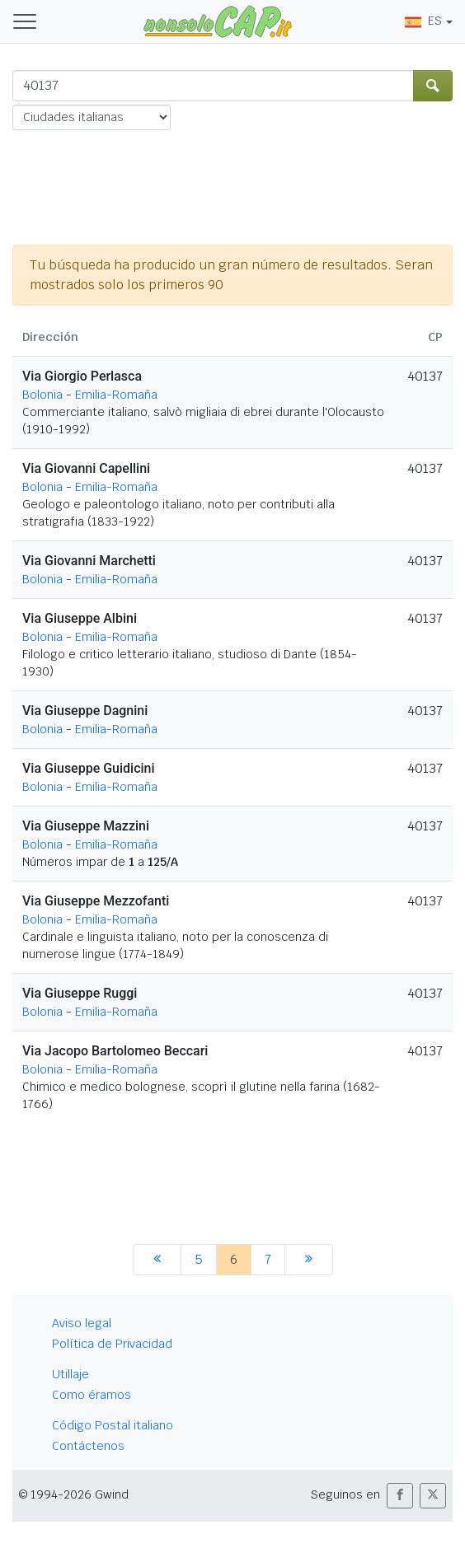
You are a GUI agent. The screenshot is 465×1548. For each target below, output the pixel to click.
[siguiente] (308, 1259)
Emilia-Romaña (116, 394)
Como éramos (91, 1394)
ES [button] (423, 20)
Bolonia (42, 394)
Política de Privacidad (112, 1343)
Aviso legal (81, 1323)
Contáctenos (88, 1445)
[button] (400, 1495)
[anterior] (157, 1259)
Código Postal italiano (112, 1425)
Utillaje (70, 1374)
